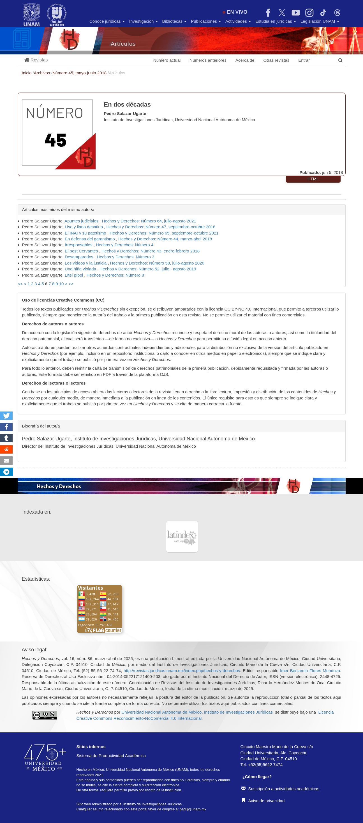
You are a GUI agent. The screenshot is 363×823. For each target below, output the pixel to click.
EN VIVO (235, 12)
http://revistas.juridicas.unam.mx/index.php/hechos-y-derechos (182, 670)
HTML (313, 178)
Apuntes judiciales (82, 221)
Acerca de (245, 60)
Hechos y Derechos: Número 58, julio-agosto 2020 (157, 263)
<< (20, 283)
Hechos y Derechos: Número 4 (124, 244)
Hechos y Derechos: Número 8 (115, 275)
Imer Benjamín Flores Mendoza (310, 670)
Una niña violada (81, 268)
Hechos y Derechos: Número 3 (125, 256)
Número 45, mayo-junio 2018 (80, 72)
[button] (36, 60)
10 (61, 283)
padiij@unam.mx (193, 809)
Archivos (42, 72)
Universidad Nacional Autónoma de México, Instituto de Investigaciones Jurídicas (196, 712)
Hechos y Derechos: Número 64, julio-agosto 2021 (149, 221)
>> (71, 283)
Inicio (27, 72)
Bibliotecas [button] (174, 21)
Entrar (304, 60)
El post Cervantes (82, 251)
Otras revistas (276, 60)
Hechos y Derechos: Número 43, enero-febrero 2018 (150, 251)
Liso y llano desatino (84, 226)
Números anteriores (207, 60)
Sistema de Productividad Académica (111, 755)
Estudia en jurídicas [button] (275, 21)
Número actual (167, 60)
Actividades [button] (238, 21)
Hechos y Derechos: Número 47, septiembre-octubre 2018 (161, 226)
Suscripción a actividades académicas (280, 788)
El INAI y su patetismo (86, 233)
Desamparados (79, 256)
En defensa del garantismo (90, 238)
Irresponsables (79, 244)
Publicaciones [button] (206, 21)
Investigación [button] (143, 21)
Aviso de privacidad (263, 800)
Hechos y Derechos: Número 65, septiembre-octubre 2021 (164, 233)
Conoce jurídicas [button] (107, 21)
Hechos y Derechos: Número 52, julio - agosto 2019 (148, 268)
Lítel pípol (74, 275)
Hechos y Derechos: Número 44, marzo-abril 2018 (165, 238)
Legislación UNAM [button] (319, 21)
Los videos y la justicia (86, 263)
